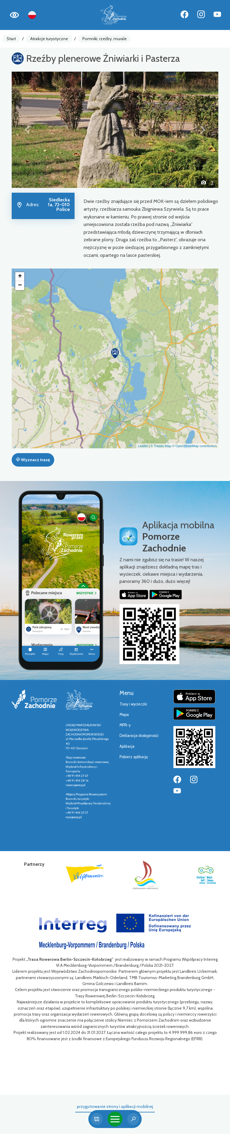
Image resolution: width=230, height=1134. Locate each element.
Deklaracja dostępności (138, 735)
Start (11, 38)
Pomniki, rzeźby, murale (104, 38)
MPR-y (125, 725)
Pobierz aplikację (133, 757)
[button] (27, 130)
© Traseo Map (160, 446)
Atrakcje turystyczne (49, 38)
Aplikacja (126, 746)
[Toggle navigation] (115, 1119)
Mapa (124, 714)
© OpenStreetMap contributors (194, 446)
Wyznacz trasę (33, 459)
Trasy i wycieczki (133, 704)
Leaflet (143, 446)
